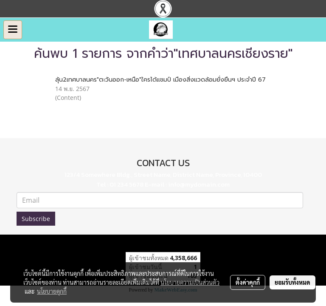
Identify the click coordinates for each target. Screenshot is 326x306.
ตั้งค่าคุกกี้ (248, 282)
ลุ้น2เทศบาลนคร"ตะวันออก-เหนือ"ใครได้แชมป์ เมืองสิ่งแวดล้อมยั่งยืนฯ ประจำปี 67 (160, 79)
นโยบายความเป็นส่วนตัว (189, 282)
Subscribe (36, 219)
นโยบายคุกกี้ (52, 291)
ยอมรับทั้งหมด (292, 282)
